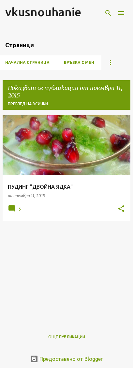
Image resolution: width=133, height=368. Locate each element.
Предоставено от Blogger (66, 359)
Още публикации (66, 337)
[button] (121, 209)
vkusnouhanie (43, 12)
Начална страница (27, 62)
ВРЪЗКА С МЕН (79, 62)
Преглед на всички (28, 104)
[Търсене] (108, 13)
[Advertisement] (66, 272)
